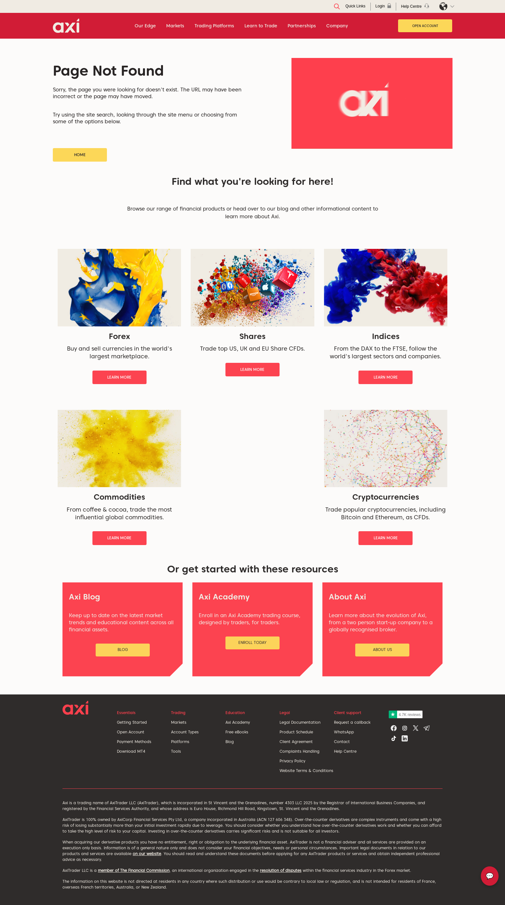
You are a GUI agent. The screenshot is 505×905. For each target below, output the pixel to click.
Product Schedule (296, 732)
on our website (147, 853)
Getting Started (132, 722)
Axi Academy (237, 722)
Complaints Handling (299, 751)
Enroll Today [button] (252, 642)
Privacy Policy (292, 761)
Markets (178, 722)
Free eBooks (236, 732)
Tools (176, 751)
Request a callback (352, 722)
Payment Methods (134, 741)
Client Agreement (296, 741)
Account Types (185, 732)
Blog (229, 741)
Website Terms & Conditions (306, 770)
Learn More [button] (119, 377)
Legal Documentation (300, 722)
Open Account (425, 26)
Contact (342, 741)
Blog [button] (123, 649)
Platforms (180, 741)
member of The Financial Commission (133, 870)
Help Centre (345, 751)
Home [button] (80, 154)
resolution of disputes (280, 870)
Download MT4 (131, 751)
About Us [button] (382, 649)
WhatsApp (344, 732)
